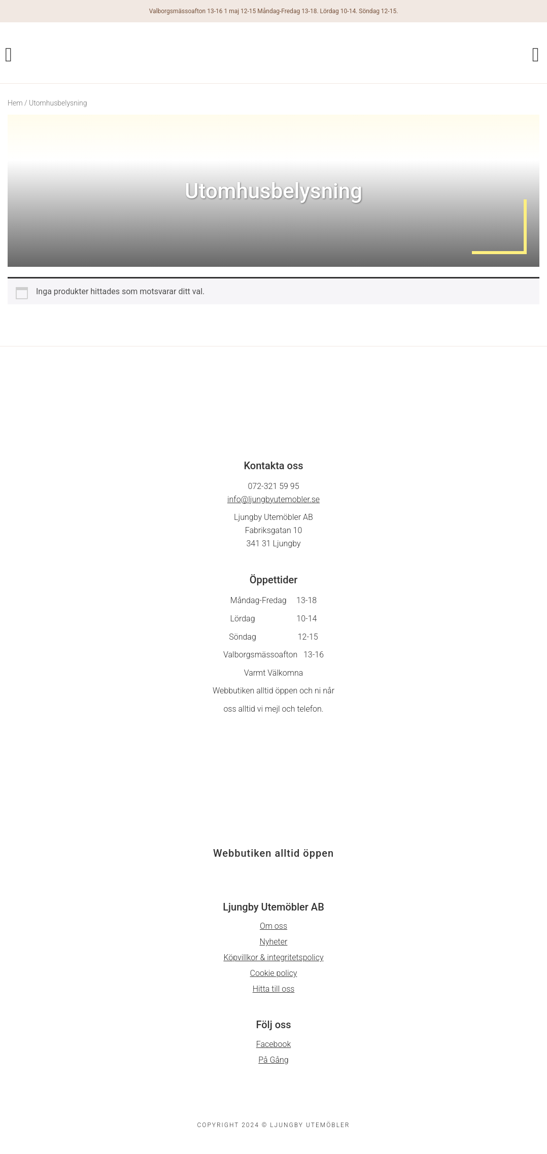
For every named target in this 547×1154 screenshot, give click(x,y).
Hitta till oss (274, 989)
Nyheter (274, 942)
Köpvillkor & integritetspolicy (273, 957)
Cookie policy (273, 973)
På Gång (273, 1060)
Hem (15, 103)
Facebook (273, 1044)
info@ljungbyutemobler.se (273, 499)
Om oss (273, 926)
